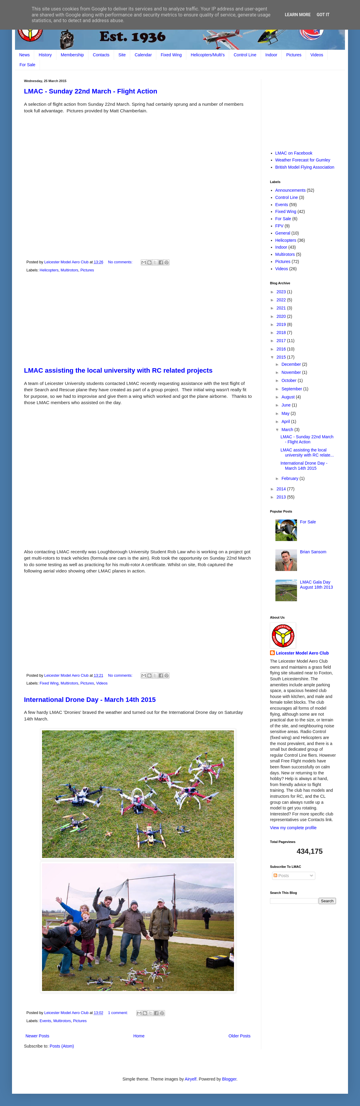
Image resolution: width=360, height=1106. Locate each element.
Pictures (294, 54)
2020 (282, 316)
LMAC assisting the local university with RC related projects (118, 370)
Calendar (143, 54)
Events (45, 1021)
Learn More (297, 14)
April (286, 421)
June (286, 405)
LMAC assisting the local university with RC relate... (307, 452)
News (24, 54)
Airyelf (190, 1079)
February (290, 478)
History (45, 54)
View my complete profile (293, 827)
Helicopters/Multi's (208, 54)
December (291, 364)
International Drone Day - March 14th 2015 (90, 699)
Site (122, 54)
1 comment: (118, 1013)
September (292, 388)
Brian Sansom (313, 551)
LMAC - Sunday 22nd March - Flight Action (90, 91)
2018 (282, 332)
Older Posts (239, 1036)
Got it (322, 14)
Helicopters (49, 270)
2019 (282, 324)
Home (138, 1036)
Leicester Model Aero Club (302, 653)
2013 (282, 497)
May (285, 413)
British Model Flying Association (304, 167)
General (282, 233)
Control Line (245, 54)
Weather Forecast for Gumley (302, 160)
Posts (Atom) (62, 1046)
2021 (282, 308)
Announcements (290, 190)
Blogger (229, 1079)
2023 (282, 291)
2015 (282, 357)
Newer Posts (37, 1036)
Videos (316, 54)
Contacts (101, 54)
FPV (279, 225)
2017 (282, 340)
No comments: (121, 262)
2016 (282, 349)
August (288, 397)
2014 (282, 488)
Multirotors (69, 270)
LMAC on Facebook (294, 153)
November (291, 372)
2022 (282, 299)
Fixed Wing (171, 54)
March (287, 429)
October (289, 380)
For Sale (27, 64)
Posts (281, 875)
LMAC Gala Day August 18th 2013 (316, 585)
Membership (72, 54)
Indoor (272, 54)
